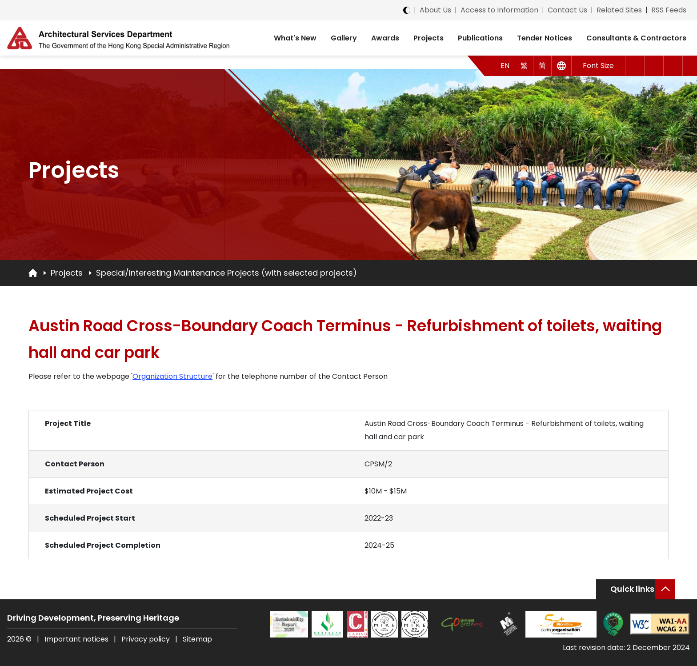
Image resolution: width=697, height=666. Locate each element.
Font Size (598, 65)
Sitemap (197, 639)
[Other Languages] (562, 66)
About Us (435, 10)
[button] (635, 66)
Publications (480, 38)
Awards (385, 38)
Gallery (344, 38)
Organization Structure (172, 376)
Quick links (632, 588)
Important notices (77, 639)
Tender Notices (544, 38)
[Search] (673, 66)
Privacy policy (145, 639)
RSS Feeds (668, 10)
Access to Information (499, 10)
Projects (428, 38)
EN (505, 65)
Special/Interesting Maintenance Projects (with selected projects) (226, 272)
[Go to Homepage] (32, 272)
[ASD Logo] (118, 37)
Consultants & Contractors (636, 38)
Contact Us (567, 10)
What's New (295, 38)
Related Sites (619, 10)
